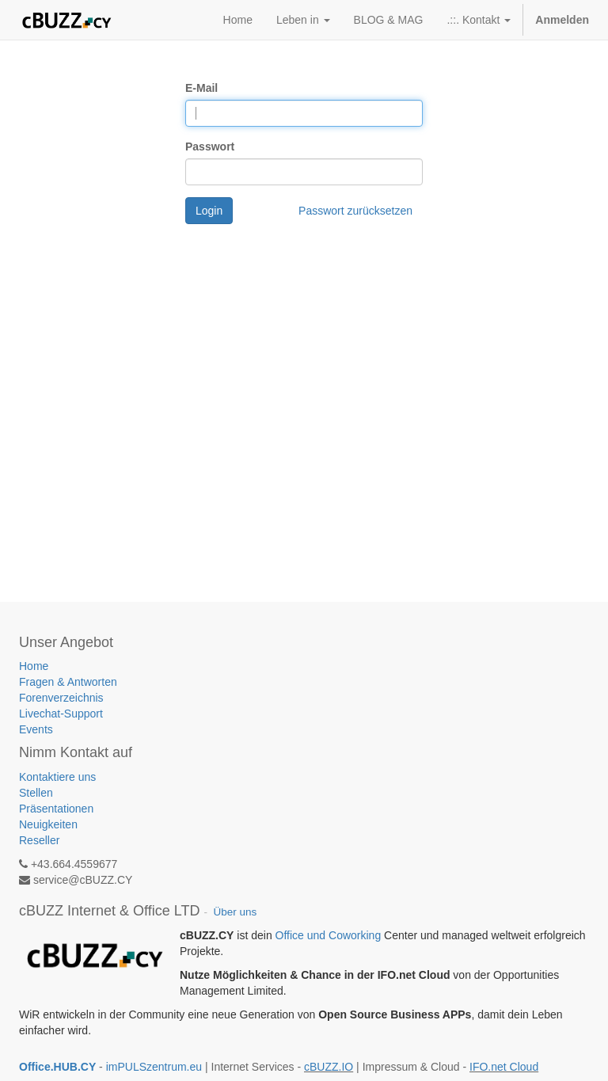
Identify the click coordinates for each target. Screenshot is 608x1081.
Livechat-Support (61, 713)
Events (36, 729)
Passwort (209, 146)
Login (209, 210)
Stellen (36, 792)
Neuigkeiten (48, 824)
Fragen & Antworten (69, 682)
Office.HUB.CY (57, 1066)
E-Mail (201, 88)
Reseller (39, 840)
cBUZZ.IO (328, 1066)
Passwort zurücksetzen (355, 210)
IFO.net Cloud (503, 1066)
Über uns (234, 912)
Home (33, 666)
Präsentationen (56, 808)
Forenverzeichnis (61, 697)
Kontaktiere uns (57, 777)
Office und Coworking (329, 935)
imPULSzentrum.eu (154, 1066)
